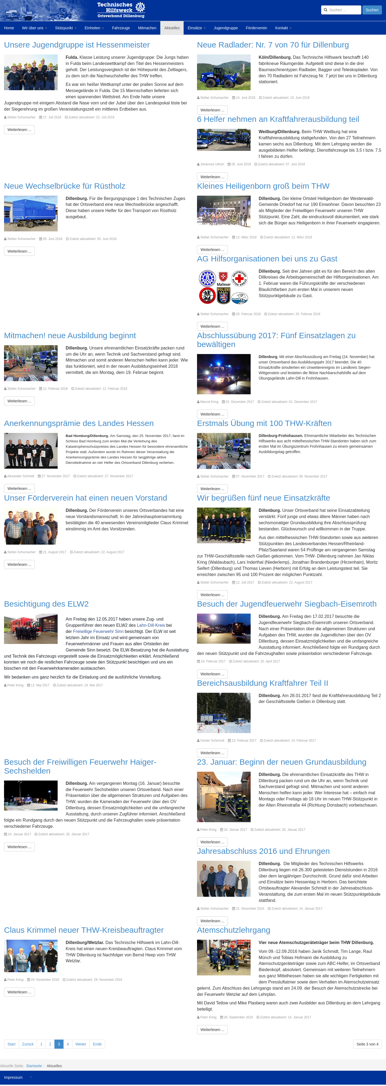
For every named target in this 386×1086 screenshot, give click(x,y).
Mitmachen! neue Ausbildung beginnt (70, 335)
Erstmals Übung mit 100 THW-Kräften (264, 423)
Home (9, 28)
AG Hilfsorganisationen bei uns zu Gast (267, 258)
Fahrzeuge (121, 28)
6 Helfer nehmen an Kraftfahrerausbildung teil (278, 119)
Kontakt (283, 28)
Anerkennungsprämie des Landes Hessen (79, 423)
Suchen (372, 10)
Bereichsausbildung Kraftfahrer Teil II (262, 683)
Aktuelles (172, 28)
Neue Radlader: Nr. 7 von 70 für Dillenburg (273, 44)
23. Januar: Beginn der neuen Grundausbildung (281, 761)
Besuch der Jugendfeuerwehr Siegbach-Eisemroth (287, 603)
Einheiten (94, 28)
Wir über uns (34, 28)
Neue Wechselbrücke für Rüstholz (64, 185)
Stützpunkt (66, 28)
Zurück (28, 1044)
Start (12, 1044)
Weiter (81, 1044)
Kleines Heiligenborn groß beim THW (263, 185)
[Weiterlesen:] (19, 129)
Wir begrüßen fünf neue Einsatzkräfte (263, 497)
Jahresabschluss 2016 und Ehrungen (263, 851)
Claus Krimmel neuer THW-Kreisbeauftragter (84, 929)
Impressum (13, 1077)
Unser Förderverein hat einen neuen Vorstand (85, 497)
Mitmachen (147, 28)
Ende (97, 1044)
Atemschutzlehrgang (233, 929)
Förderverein (256, 28)
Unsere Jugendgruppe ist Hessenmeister (77, 44)
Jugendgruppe (226, 28)
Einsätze (197, 28)
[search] (341, 9)
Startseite (34, 1066)
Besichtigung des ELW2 (46, 603)
